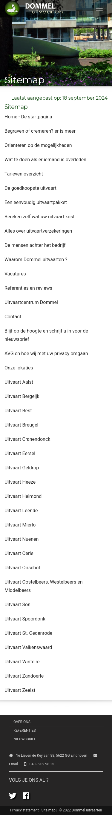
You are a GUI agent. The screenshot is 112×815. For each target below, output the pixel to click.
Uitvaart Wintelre (22, 661)
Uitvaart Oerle (18, 553)
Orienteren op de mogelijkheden (38, 145)
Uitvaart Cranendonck (27, 439)
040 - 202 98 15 (39, 764)
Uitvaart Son (17, 604)
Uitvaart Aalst (18, 382)
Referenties (24, 730)
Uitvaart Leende (21, 510)
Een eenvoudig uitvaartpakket (35, 202)
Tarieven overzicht (23, 174)
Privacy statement (24, 810)
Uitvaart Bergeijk (21, 396)
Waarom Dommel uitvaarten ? (35, 259)
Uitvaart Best (18, 410)
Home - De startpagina (28, 117)
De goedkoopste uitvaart (30, 188)
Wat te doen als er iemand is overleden (45, 159)
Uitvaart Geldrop (21, 468)
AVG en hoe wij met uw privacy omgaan (46, 353)
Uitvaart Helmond (23, 496)
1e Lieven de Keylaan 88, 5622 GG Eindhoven (48, 755)
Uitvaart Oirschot (22, 567)
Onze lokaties (18, 368)
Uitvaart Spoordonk (24, 619)
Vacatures (15, 274)
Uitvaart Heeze (20, 482)
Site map (49, 810)
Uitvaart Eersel (19, 453)
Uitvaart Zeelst (19, 690)
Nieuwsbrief (24, 739)
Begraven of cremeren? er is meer (40, 131)
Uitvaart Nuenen (21, 539)
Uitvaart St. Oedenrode (28, 633)
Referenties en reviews (28, 288)
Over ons (21, 722)
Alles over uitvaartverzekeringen (38, 231)
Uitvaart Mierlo (20, 525)
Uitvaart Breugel (21, 425)
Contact (12, 316)
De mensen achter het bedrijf (35, 245)
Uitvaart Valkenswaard (28, 647)
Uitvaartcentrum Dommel (31, 302)
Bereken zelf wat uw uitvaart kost (39, 217)
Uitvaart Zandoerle (24, 676)
